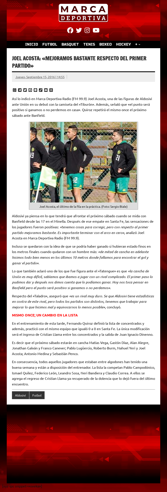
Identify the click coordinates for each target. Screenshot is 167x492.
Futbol (37, 395)
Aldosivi (20, 395)
